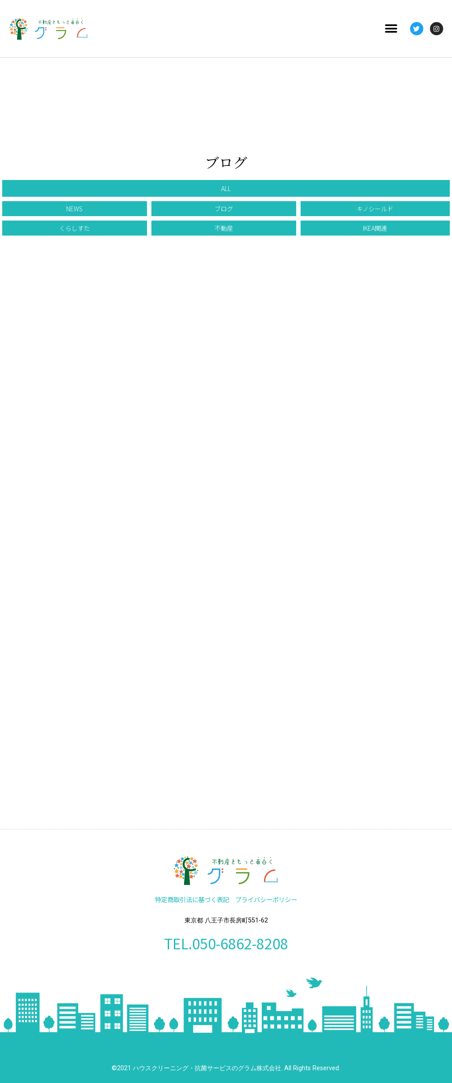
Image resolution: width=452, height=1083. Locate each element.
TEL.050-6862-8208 (226, 943)
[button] (391, 29)
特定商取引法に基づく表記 (192, 899)
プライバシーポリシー (266, 899)
